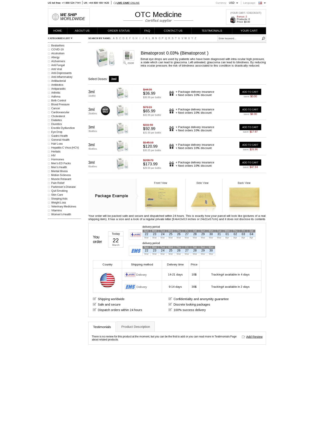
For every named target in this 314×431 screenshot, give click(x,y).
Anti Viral (56, 69)
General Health (60, 139)
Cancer (55, 108)
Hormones (57, 159)
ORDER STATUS (119, 30)
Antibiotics (57, 84)
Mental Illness (59, 171)
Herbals (55, 151)
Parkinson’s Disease (63, 186)
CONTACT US (173, 30)
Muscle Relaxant (61, 179)
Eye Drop (56, 131)
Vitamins (56, 210)
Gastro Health (59, 135)
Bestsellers (57, 45)
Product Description (135, 326)
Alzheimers (58, 61)
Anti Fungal (58, 65)
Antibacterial (58, 80)
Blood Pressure (60, 104)
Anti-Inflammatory (61, 77)
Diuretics (56, 124)
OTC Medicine (158, 14)
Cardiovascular (60, 112)
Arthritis (55, 92)
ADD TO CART (250, 92)
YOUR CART (249, 30)
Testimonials (102, 327)
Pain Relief (57, 183)
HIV (53, 155)
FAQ (147, 30)
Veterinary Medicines (63, 206)
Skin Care (57, 194)
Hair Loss (57, 143)
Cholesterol (58, 116)
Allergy (55, 57)
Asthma (55, 96)
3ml (113, 79)
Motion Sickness (61, 175)
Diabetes (56, 120)
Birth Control (58, 100)
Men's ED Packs (61, 163)
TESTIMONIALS (211, 30)
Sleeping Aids (59, 198)
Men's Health (59, 167)
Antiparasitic (58, 88)
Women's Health (61, 214)
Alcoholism (58, 53)
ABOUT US (82, 30)
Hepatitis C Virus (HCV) (65, 147)
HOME (57, 30)
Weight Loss (58, 202)
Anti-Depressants (61, 73)
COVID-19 (57, 49)
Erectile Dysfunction (63, 128)
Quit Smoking (59, 190)
